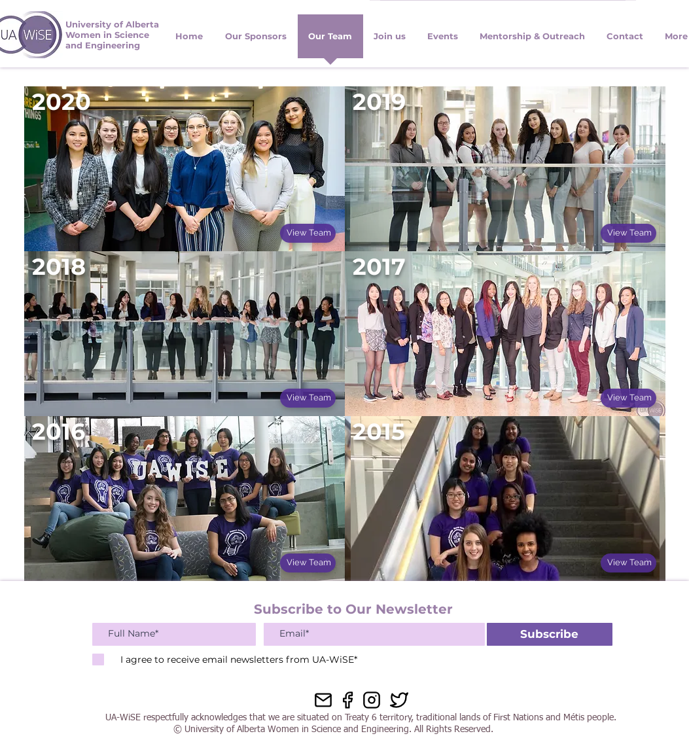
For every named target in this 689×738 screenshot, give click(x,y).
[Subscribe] (549, 634)
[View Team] (308, 233)
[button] (625, 40)
